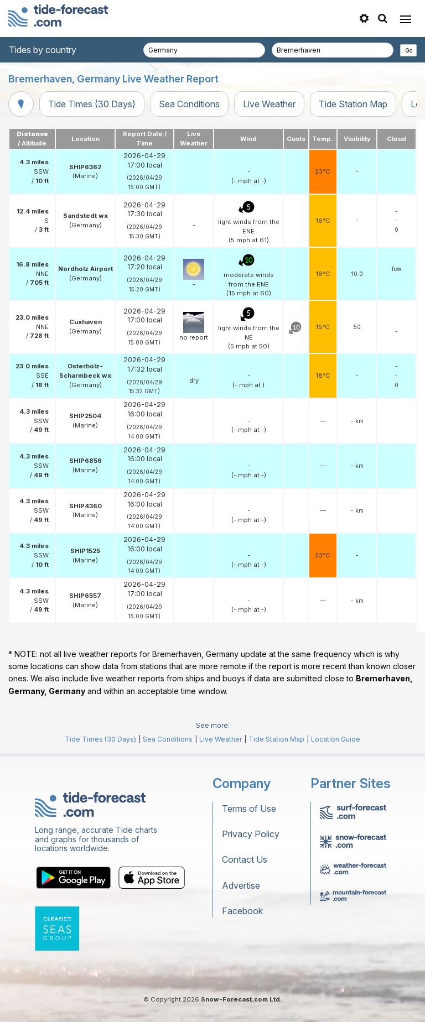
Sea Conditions (189, 103)
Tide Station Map (353, 103)
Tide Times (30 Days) (92, 103)
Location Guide (335, 739)
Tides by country (42, 49)
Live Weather (269, 103)
